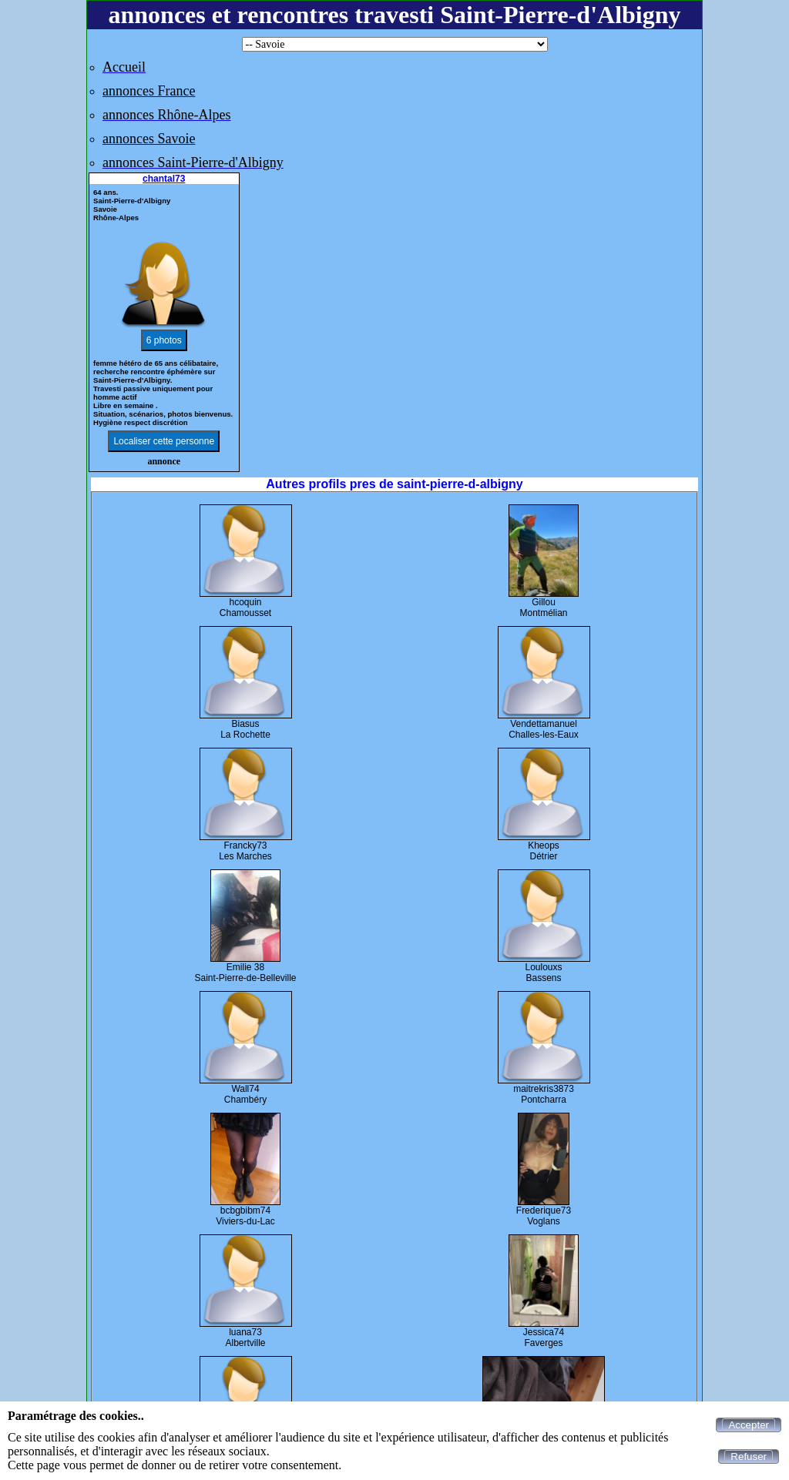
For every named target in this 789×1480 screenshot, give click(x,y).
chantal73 (164, 178)
